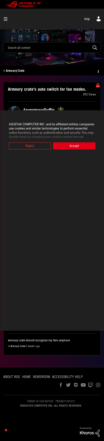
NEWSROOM (41, 377)
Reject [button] (30, 146)
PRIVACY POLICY (65, 401)
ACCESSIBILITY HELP (67, 377)
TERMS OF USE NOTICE (40, 401)
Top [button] (6, 430)
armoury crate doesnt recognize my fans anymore (39, 340)
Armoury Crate (15, 70)
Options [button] (98, 70)
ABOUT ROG (11, 377)
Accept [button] (74, 146)
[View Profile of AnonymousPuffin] (39, 109)
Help (87, 19)
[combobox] (52, 47)
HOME (26, 377)
